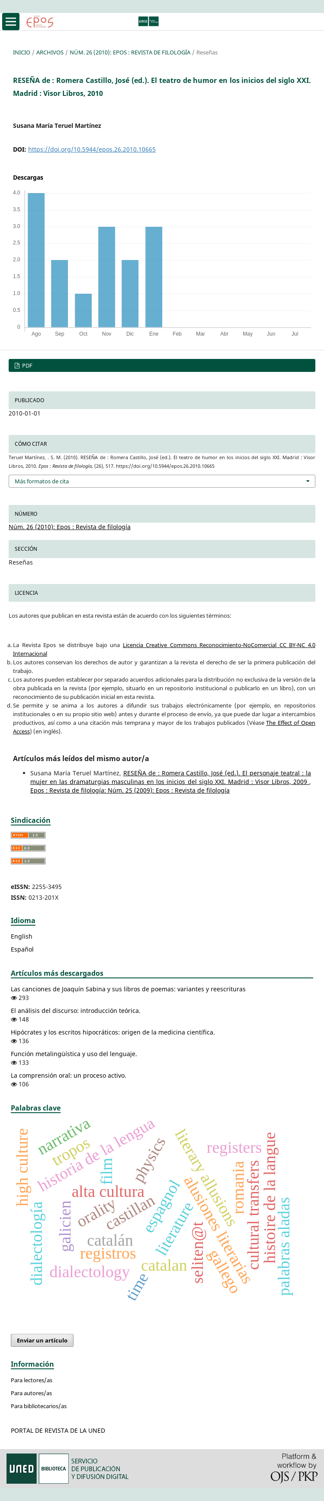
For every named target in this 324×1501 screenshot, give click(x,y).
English (21, 936)
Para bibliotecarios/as (39, 1406)
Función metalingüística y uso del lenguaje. (74, 1054)
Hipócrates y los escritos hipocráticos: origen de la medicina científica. (113, 1032)
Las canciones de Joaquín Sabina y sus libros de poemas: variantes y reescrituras (128, 989)
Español (22, 949)
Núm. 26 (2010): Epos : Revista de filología (130, 52)
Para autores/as (31, 1393)
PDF (26, 365)
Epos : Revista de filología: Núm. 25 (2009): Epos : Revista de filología (130, 790)
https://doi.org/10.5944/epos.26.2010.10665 (92, 149)
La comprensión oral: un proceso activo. (68, 1075)
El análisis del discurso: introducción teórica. (76, 1010)
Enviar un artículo (42, 1340)
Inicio (21, 52)
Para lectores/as (31, 1380)
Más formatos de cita (42, 481)
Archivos (50, 52)
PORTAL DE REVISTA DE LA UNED (58, 1430)
